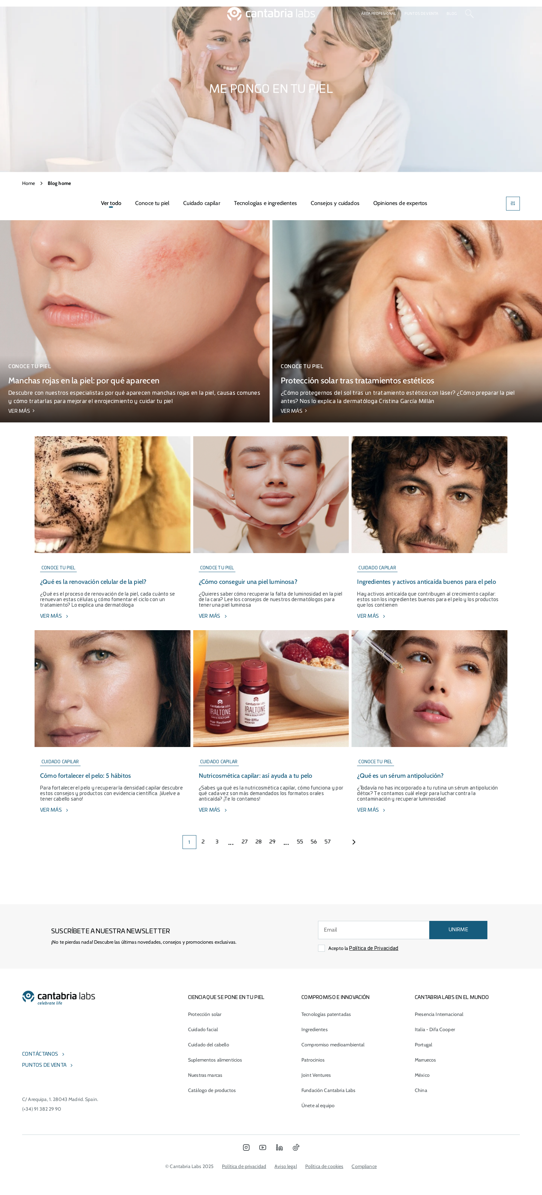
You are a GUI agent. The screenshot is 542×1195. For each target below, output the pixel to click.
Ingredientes (314, 1029)
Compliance (364, 1166)
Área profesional (378, 14)
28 (258, 842)
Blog (452, 14)
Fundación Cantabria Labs (328, 1090)
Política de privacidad (244, 1166)
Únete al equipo (318, 1105)
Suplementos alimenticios (215, 1060)
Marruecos (425, 1060)
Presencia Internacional (439, 1014)
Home (28, 183)
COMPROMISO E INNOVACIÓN (335, 997)
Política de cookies (324, 1166)
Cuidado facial (203, 1029)
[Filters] (513, 204)
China (421, 1090)
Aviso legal (285, 1166)
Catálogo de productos (212, 1090)
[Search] (469, 14)
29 (272, 842)
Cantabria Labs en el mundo (452, 997)
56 (314, 842)
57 (328, 842)
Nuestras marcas (205, 1075)
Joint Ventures (316, 1075)
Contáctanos (40, 1054)
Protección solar (204, 1014)
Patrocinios (313, 1060)
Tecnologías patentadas (326, 1014)
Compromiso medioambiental (333, 1045)
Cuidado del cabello (208, 1045)
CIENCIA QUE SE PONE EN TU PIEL (226, 997)
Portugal (423, 1045)
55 (300, 842)
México (422, 1075)
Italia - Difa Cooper (435, 1029)
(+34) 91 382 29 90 (42, 1109)
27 (245, 842)
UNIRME (458, 929)
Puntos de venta (421, 14)
